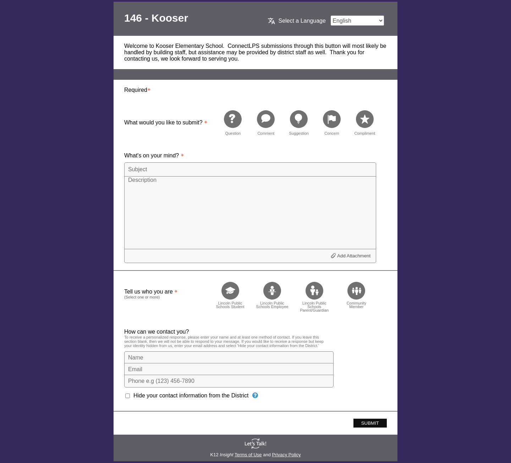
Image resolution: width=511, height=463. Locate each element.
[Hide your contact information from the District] (255, 395)
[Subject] (250, 169)
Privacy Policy (286, 454)
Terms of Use (248, 454)
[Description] (250, 212)
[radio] (233, 122)
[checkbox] (230, 295)
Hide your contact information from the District (191, 395)
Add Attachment (353, 255)
